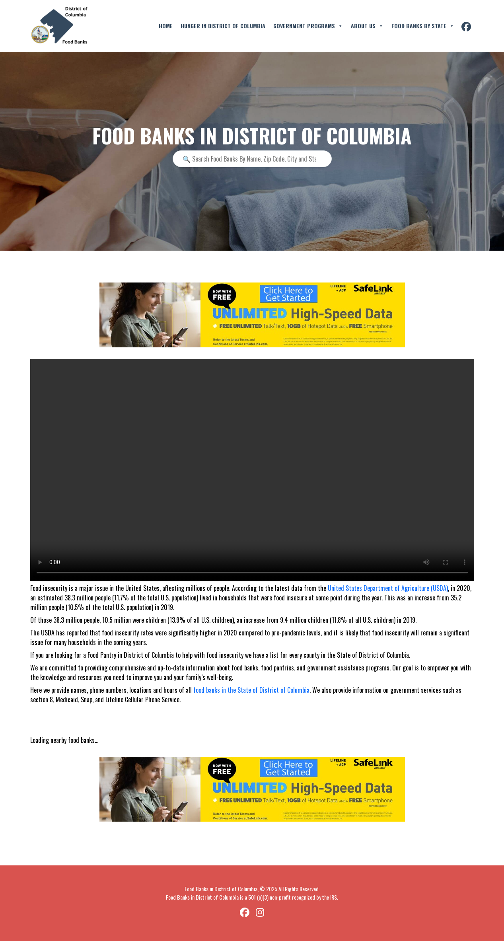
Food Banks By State (422, 26)
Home (166, 25)
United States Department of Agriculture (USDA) (388, 588)
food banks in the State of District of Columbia (251, 690)
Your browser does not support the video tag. (252, 470)
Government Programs (308, 26)
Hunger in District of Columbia (223, 25)
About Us (367, 26)
